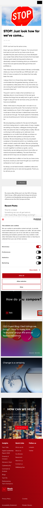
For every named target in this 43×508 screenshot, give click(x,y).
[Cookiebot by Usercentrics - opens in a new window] (33, 219)
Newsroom (18, 457)
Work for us (19, 460)
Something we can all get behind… (18, 212)
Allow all (21, 275)
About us (18, 450)
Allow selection (21, 281)
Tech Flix (4, 478)
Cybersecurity (6, 465)
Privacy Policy (6, 499)
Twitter (31, 450)
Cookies (24, 499)
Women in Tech (7, 462)
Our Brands (19, 454)
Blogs (4, 474)
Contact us (19, 464)
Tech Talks (5, 447)
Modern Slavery (27, 505)
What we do (19, 447)
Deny (21, 287)
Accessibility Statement (9, 505)
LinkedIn (31, 447)
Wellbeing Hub (20, 467)
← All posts (21, 183)
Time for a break (11, 210)
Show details (33, 270)
